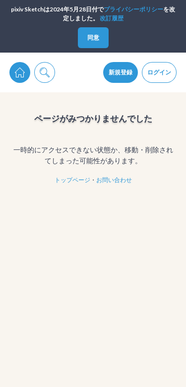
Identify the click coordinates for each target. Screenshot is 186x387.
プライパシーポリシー (133, 9)
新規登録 (120, 72)
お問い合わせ (114, 180)
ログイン (159, 72)
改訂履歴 (112, 18)
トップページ (72, 180)
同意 (93, 37)
